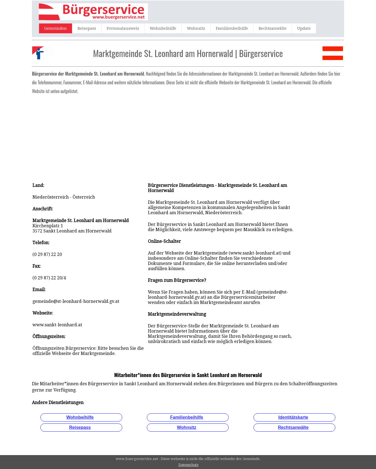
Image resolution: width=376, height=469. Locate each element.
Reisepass (86, 28)
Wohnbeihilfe (163, 28)
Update (304, 28)
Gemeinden (55, 28)
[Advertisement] (188, 136)
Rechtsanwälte (273, 28)
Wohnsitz (196, 28)
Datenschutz (188, 465)
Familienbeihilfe (232, 28)
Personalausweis (123, 28)
